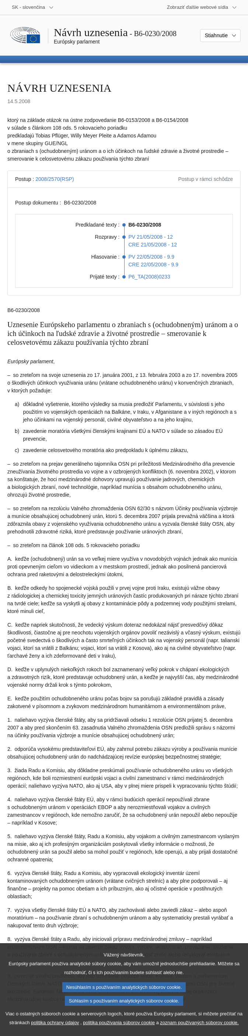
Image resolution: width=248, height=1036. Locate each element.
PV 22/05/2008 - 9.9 (152, 257)
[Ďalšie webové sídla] (202, 7)
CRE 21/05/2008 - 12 (153, 245)
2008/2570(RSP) (54, 179)
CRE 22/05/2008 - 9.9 (153, 264)
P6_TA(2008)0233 (149, 277)
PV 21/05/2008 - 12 (151, 237)
